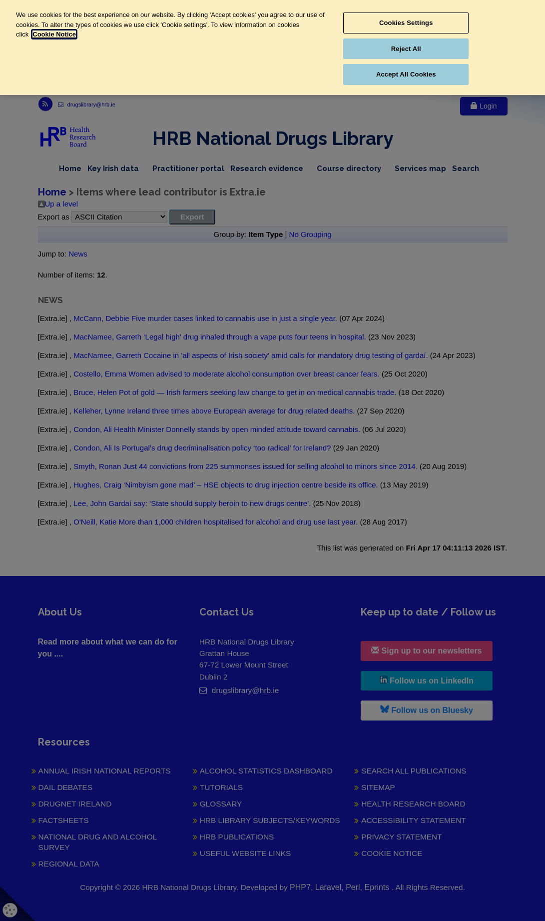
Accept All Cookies (406, 74)
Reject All (406, 48)
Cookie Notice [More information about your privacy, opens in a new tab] (54, 34)
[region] (272, 47)
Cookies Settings (406, 22)
